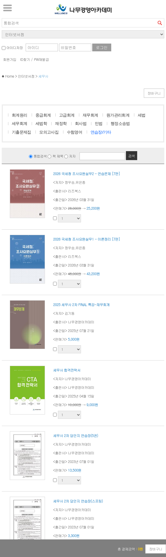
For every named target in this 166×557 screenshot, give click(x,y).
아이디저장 (12, 47)
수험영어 (74, 132)
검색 (159, 22)
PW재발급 (41, 59)
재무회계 (90, 115)
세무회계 (19, 123)
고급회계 (67, 115)
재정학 (61, 123)
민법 (99, 123)
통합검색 (38, 155)
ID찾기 (25, 59)
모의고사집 (49, 132)
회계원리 (19, 115)
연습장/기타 (100, 132)
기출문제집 (21, 132)
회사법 (80, 123)
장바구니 (154, 93)
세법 (142, 115)
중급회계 (43, 115)
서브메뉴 (7, 7)
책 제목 (55, 155)
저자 (70, 155)
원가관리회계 (117, 115)
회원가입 (9, 59)
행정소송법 (120, 123)
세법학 (41, 123)
